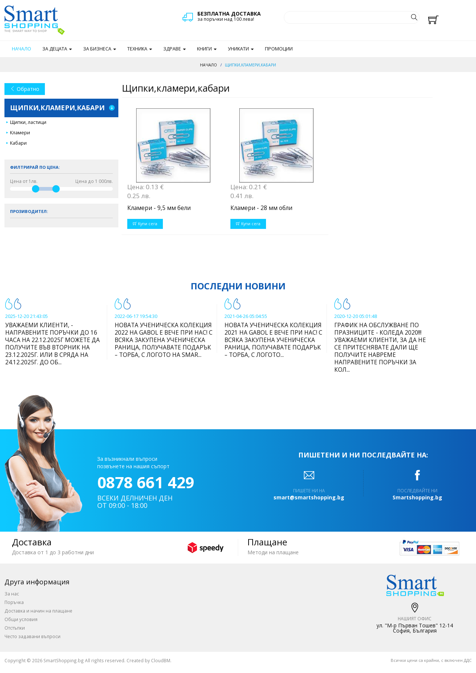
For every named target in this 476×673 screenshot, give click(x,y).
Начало (21, 49)
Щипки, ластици (28, 122)
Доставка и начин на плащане (38, 611)
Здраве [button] (174, 49)
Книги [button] (207, 49)
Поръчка (14, 602)
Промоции (279, 49)
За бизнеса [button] (99, 49)
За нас (11, 594)
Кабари (18, 143)
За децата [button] (57, 49)
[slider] (35, 189)
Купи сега (145, 223)
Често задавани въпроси (32, 636)
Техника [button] (139, 49)
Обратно (24, 88)
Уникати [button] (241, 49)
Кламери (20, 132)
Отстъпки (14, 628)
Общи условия (20, 619)
